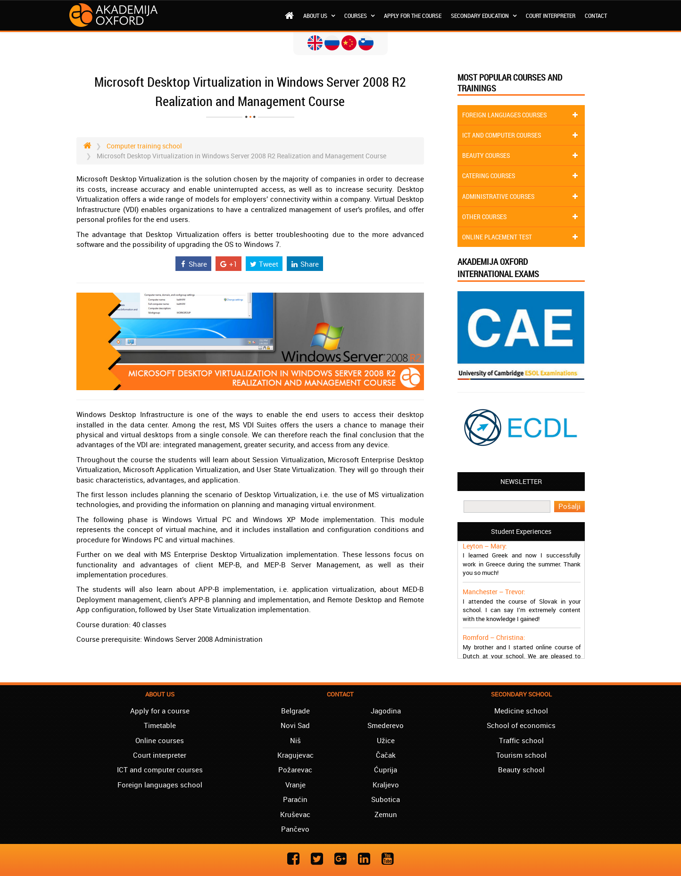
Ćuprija (385, 769)
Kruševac (295, 814)
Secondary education (483, 15)
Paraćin (295, 799)
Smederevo (385, 725)
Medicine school (521, 710)
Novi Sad (295, 725)
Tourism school (521, 755)
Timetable (160, 725)
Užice (386, 740)
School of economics (521, 725)
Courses (359, 15)
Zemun (385, 814)
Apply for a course (160, 710)
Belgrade (295, 710)
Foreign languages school (159, 784)
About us (319, 15)
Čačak (386, 755)
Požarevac (295, 769)
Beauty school (521, 769)
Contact (596, 15)
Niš (295, 740)
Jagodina (386, 710)
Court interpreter (550, 15)
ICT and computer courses (160, 769)
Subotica (385, 799)
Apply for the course (412, 15)
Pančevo (295, 829)
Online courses (159, 740)
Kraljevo (386, 784)
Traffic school (521, 740)
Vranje (295, 784)
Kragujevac (295, 755)
